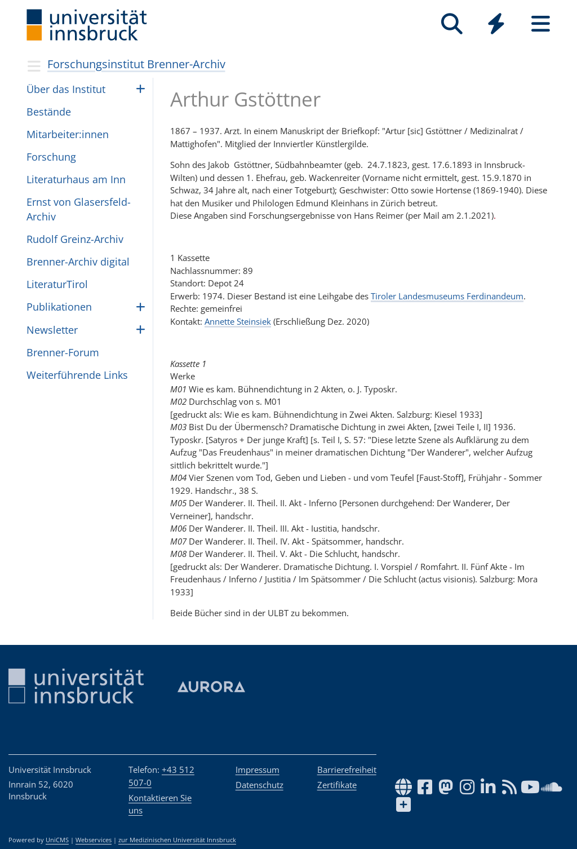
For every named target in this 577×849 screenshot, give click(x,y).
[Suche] (451, 23)
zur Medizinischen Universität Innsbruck (177, 840)
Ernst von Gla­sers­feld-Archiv (78, 209)
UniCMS (57, 840)
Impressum (257, 769)
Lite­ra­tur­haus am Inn (76, 179)
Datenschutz (259, 784)
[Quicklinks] (496, 23)
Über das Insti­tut (65, 89)
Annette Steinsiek (238, 321)
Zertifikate (337, 784)
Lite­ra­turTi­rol (57, 284)
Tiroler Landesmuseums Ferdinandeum (447, 296)
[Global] (496, 25)
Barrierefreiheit (346, 769)
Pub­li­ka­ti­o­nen (59, 306)
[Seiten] (540, 23)
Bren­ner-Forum (62, 352)
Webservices (94, 840)
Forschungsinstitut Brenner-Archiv (136, 64)
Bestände (48, 111)
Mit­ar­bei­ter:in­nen (67, 134)
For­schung (51, 156)
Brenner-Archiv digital (78, 261)
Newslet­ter (52, 330)
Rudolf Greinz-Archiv (74, 239)
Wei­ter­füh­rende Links (77, 375)
